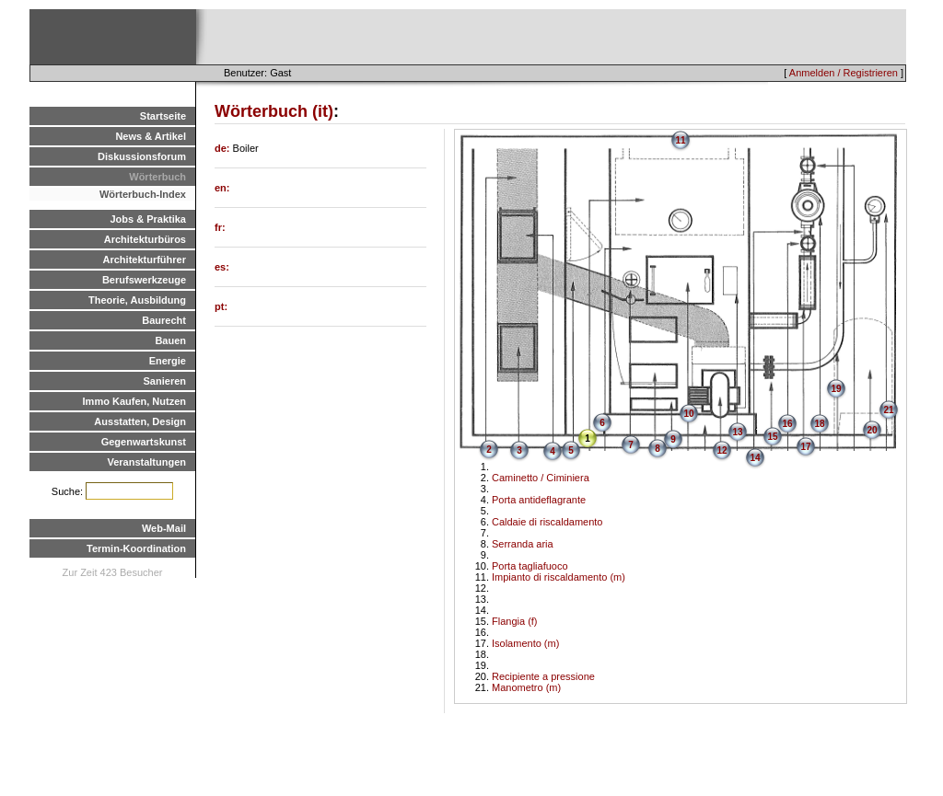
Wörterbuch (157, 176)
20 (872, 430)
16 (787, 424)
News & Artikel (150, 136)
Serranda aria (522, 543)
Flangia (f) (515, 621)
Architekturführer (144, 259)
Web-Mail (164, 528)
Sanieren (165, 380)
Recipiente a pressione (543, 676)
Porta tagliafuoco (530, 565)
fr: (220, 227)
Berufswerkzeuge (144, 279)
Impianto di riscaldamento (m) (558, 577)
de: (224, 148)
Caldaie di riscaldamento (547, 521)
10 (688, 414)
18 (819, 424)
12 (721, 450)
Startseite (163, 115)
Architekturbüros (145, 239)
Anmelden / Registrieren (843, 72)
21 (888, 410)
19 (836, 389)
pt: (221, 306)
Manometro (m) (526, 687)
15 (772, 437)
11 (680, 140)
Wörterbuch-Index (142, 194)
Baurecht (164, 320)
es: (222, 266)
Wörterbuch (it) (274, 111)
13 (737, 432)
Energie (167, 360)
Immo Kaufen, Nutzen (134, 401)
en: (222, 187)
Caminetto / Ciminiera (540, 477)
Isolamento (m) (525, 643)
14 (755, 458)
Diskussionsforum (142, 156)
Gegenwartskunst (143, 441)
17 (805, 447)
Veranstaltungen (146, 461)
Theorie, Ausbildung (137, 300)
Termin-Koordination (136, 548)
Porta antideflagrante (539, 499)
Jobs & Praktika (148, 219)
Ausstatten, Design (140, 421)
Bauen (170, 340)
